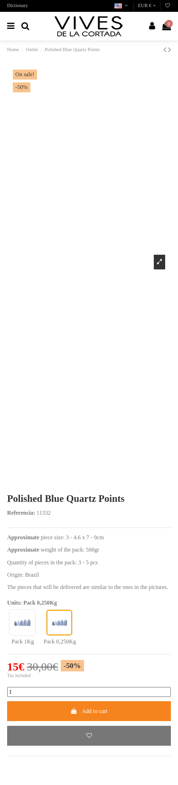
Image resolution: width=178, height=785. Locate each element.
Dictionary (17, 5)
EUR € (147, 5)
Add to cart (89, 711)
